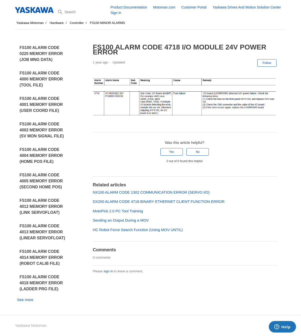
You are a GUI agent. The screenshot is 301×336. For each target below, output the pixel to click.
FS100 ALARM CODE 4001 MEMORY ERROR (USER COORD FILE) (41, 104)
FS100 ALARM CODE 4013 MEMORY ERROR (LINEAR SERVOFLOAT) (42, 232)
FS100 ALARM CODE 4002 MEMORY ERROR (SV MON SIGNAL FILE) (41, 130)
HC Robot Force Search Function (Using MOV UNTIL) (138, 230)
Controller (77, 23)
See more (25, 300)
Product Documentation (128, 7)
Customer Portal (194, 7)
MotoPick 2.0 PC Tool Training (118, 211)
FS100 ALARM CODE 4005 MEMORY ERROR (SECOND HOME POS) (41, 181)
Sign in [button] (115, 13)
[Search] (82, 12)
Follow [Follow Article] (267, 63)
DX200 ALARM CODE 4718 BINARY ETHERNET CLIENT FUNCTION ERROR (158, 201)
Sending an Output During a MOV (121, 220)
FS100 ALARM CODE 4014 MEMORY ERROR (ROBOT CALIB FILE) (41, 257)
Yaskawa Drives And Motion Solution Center (247, 7)
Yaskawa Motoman (30, 23)
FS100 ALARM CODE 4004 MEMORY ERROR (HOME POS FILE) (41, 155)
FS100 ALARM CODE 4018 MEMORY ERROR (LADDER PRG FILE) (41, 283)
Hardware (57, 23)
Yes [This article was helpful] (171, 152)
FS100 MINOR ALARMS (107, 23)
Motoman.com (164, 7)
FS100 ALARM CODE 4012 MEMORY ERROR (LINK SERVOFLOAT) (41, 206)
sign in (108, 271)
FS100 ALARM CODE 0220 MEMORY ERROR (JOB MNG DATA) (41, 53)
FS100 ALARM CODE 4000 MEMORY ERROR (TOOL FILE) (41, 79)
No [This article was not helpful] (197, 152)
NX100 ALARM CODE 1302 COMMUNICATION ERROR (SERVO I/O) (151, 192)
